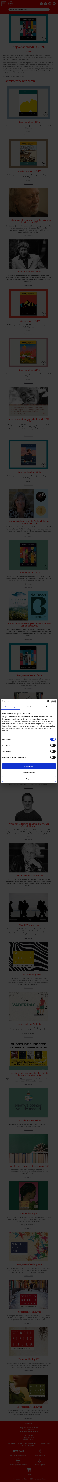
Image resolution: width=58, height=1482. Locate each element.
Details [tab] (29, 707)
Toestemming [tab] (10, 707)
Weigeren (29, 779)
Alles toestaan (29, 766)
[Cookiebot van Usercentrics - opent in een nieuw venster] (47, 701)
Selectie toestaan (29, 772)
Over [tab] (48, 707)
